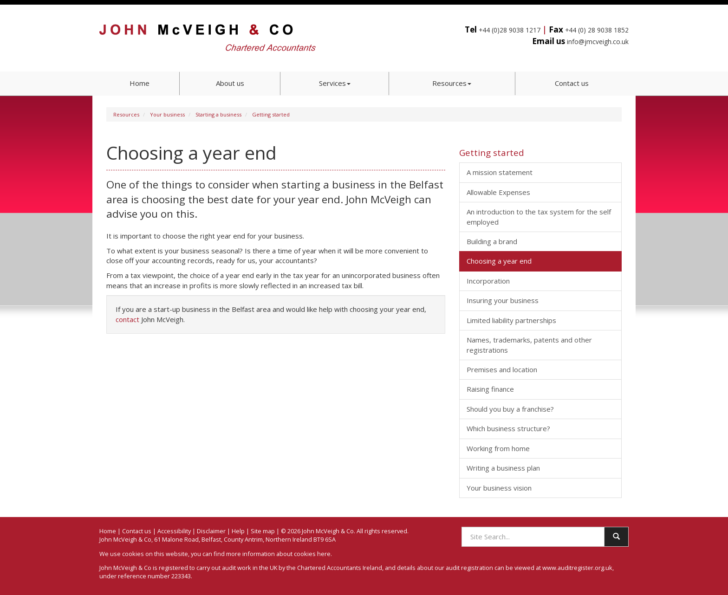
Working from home (498, 448)
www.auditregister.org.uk (577, 567)
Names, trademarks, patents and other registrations (529, 344)
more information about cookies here (278, 554)
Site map (263, 531)
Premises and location (502, 369)
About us (230, 83)
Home (140, 83)
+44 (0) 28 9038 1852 (597, 30)
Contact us (572, 83)
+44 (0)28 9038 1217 (509, 30)
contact (127, 319)
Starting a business (218, 114)
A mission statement (500, 172)
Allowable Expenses (498, 192)
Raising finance (490, 389)
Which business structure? (508, 428)
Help (238, 531)
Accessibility (174, 531)
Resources (451, 83)
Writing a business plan (503, 467)
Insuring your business (503, 300)
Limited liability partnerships (511, 320)
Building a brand (492, 241)
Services (335, 83)
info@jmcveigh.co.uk (598, 41)
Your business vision (499, 487)
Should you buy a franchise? (510, 409)
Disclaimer (211, 531)
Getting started (271, 114)
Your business (167, 114)
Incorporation (488, 280)
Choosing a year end (499, 260)
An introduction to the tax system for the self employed (539, 216)
